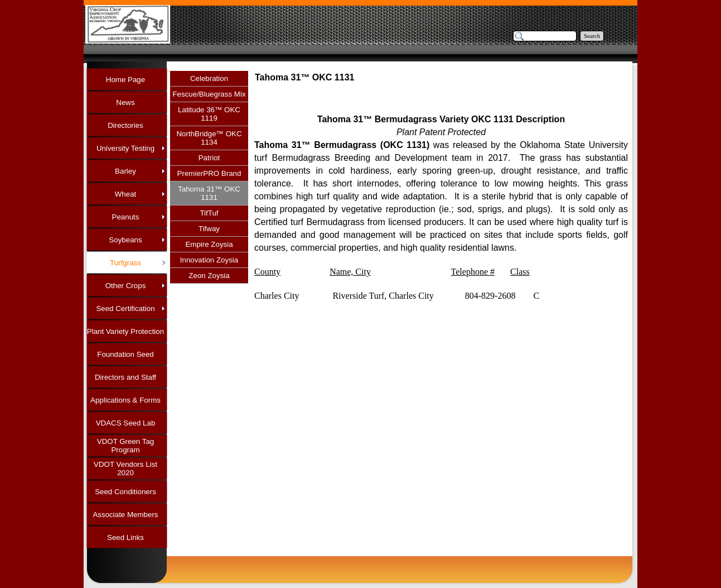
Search (592, 36)
